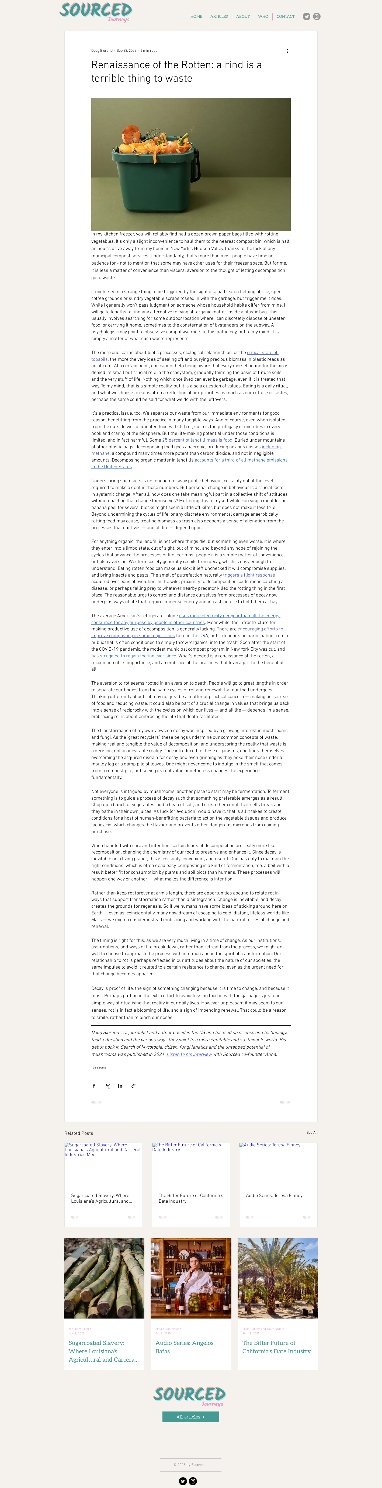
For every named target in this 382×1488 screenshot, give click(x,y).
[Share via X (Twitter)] (107, 1085)
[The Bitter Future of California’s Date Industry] (191, 1165)
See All (312, 1132)
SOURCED (190, 1396)
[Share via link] (133, 1085)
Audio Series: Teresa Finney (274, 1196)
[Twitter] (306, 16)
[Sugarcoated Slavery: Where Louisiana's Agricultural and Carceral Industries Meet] (104, 1165)
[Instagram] (317, 16)
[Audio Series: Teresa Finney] (278, 1165)
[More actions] (287, 50)
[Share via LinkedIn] (120, 1085)
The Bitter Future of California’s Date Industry (191, 1198)
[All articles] (190, 1416)
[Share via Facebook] (93, 1085)
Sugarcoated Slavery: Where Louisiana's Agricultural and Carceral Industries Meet (100, 1198)
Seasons (99, 1067)
